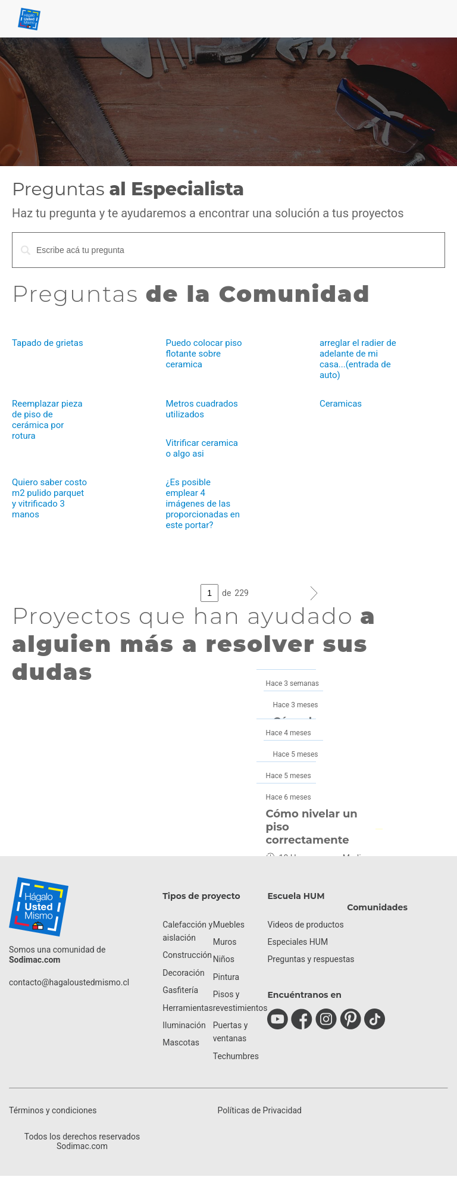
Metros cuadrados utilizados (201, 409)
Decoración (183, 973)
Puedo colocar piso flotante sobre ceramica (203, 354)
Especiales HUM (297, 942)
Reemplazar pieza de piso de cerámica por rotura (47, 419)
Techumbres (236, 1056)
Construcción (187, 955)
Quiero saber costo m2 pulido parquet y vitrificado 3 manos (49, 498)
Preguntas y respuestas (310, 959)
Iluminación (183, 1025)
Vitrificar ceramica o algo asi (201, 448)
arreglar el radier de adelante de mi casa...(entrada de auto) (358, 359)
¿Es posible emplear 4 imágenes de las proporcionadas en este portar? (202, 503)
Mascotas (180, 1042)
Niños (223, 959)
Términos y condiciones (52, 1110)
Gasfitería (180, 990)
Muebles (229, 924)
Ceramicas (341, 403)
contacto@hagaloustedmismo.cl (69, 982)
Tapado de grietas (47, 343)
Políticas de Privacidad (260, 1110)
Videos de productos (305, 924)
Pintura (226, 977)
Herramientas (187, 1008)
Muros (225, 942)
